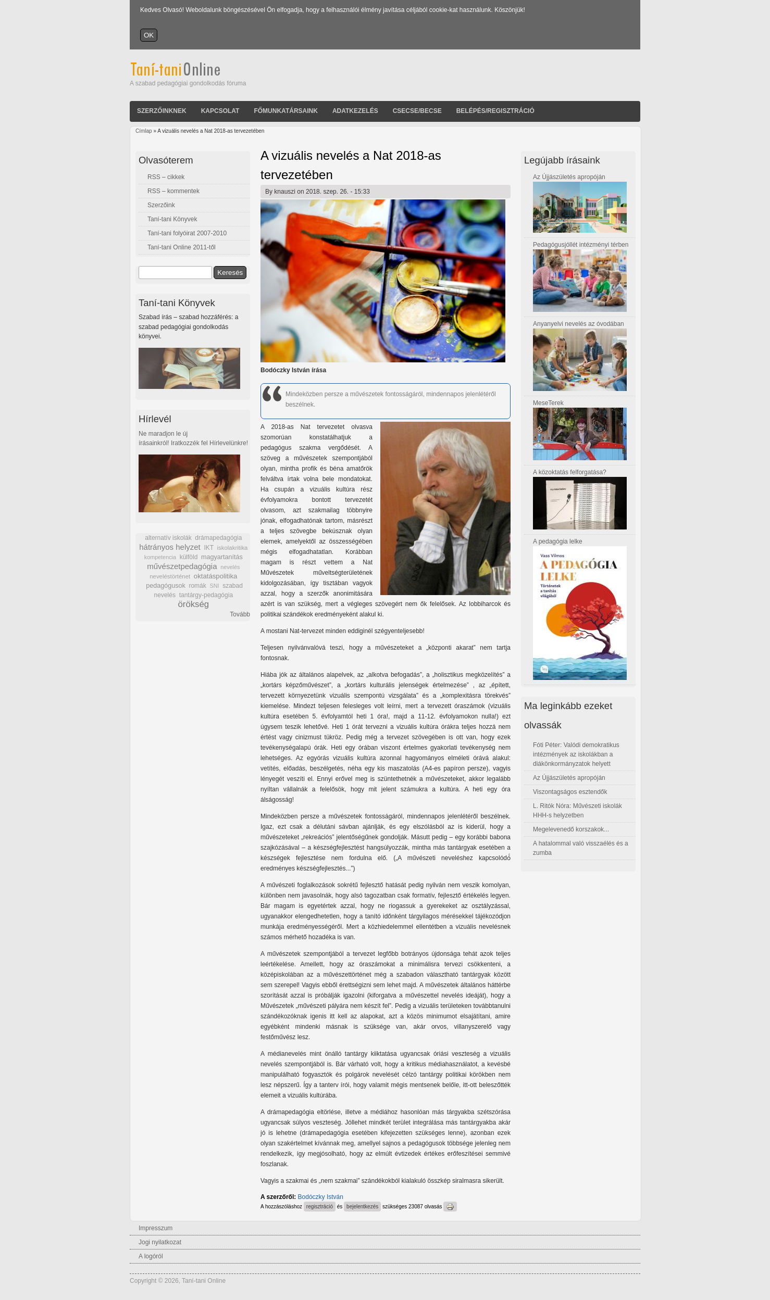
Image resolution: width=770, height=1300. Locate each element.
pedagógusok (165, 585)
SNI (214, 586)
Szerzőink (161, 205)
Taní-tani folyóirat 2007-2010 (187, 233)
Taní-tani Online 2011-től (181, 247)
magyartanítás (222, 557)
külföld (189, 557)
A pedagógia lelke (557, 541)
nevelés (230, 567)
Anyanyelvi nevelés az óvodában (578, 323)
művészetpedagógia (182, 566)
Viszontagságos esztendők (570, 792)
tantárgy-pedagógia (206, 595)
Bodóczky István (320, 1197)
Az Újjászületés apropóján (569, 177)
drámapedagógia (218, 537)
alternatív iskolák (168, 537)
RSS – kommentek (173, 191)
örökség (193, 604)
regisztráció (319, 1206)
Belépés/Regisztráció (495, 111)
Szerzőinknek (162, 111)
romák (197, 585)
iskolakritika (232, 548)
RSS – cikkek (165, 177)
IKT (208, 547)
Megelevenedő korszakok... (571, 829)
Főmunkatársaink (285, 111)
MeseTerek (548, 403)
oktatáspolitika (216, 576)
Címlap (143, 131)
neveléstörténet (170, 576)
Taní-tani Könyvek (172, 219)
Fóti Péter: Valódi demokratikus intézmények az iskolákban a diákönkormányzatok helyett (576, 754)
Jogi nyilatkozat (160, 1242)
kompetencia (160, 557)
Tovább (240, 614)
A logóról (151, 1256)
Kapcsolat (220, 111)
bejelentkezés (362, 1206)
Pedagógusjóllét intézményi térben (580, 244)
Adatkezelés (355, 111)
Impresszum (155, 1228)
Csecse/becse (417, 111)
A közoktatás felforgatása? (569, 472)
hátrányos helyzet (170, 546)
